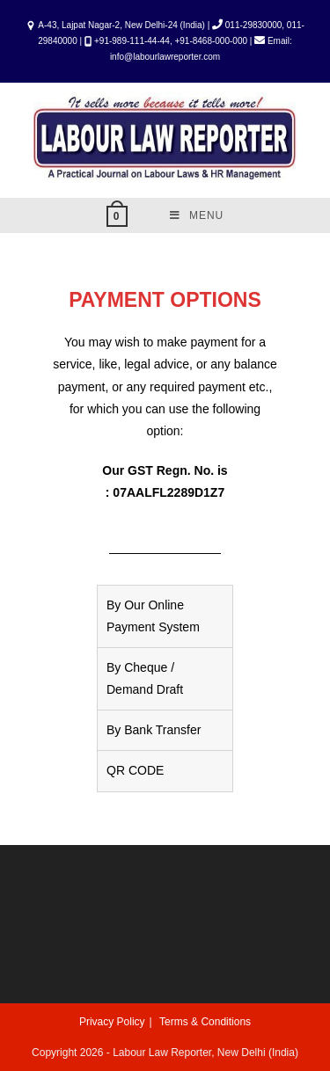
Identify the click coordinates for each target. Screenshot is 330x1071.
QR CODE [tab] (135, 770)
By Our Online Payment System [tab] (153, 616)
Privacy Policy (112, 1022)
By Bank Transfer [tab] (153, 730)
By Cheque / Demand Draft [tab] (144, 678)
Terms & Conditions (205, 1022)
